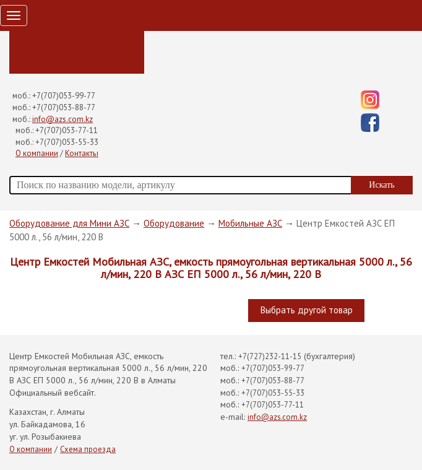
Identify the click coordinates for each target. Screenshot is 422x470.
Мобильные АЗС (250, 223)
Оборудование (174, 223)
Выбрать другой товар (307, 310)
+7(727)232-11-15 (269, 356)
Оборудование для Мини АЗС (69, 223)
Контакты (81, 153)
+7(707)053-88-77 (63, 107)
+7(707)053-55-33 (66, 142)
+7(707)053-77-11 (66, 130)
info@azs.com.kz (62, 119)
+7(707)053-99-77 (63, 95)
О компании (36, 153)
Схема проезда (88, 449)
